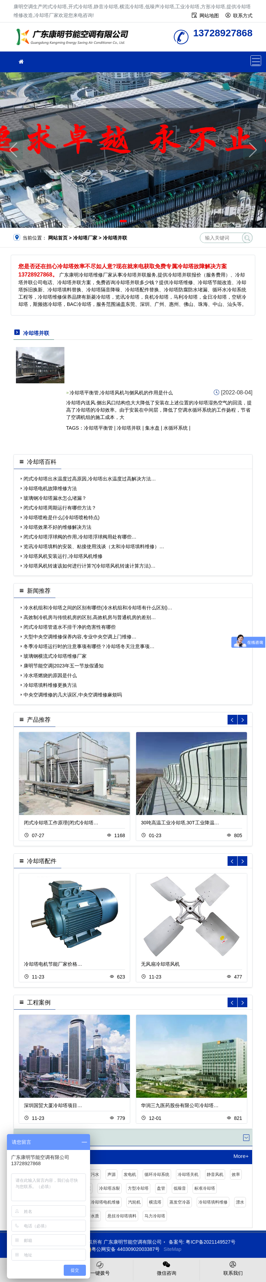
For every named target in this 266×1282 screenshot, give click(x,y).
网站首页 (58, 238)
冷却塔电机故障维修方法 (50, 488)
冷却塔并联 (129, 428)
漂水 (240, 1202)
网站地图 (209, 15)
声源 (111, 1174)
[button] (123, 221)
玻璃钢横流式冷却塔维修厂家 (55, 656)
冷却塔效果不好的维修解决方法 (57, 527)
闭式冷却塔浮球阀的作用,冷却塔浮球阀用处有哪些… (80, 537)
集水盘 (152, 428)
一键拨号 (100, 1268)
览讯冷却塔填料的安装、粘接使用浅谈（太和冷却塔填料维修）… (94, 546)
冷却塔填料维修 (213, 1202)
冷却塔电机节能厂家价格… (53, 964)
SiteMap (172, 1249)
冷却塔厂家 (74, 39)
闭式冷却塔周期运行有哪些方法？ (60, 508)
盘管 (161, 1188)
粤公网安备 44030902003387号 (122, 1249)
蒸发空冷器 (179, 1202)
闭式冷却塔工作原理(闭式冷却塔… (61, 822)
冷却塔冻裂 (109, 1188)
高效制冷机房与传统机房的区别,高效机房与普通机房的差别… (90, 617)
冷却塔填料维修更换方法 (50, 685)
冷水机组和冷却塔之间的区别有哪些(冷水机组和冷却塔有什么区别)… (98, 607)
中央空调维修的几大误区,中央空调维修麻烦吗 (73, 695)
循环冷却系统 (156, 1174)
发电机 (130, 1174)
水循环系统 (175, 428)
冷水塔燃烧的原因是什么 (50, 675)
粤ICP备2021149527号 (210, 1242)
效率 (236, 1174)
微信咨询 (166, 1268)
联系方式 (242, 15)
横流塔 (155, 1202)
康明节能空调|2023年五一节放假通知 (64, 665)
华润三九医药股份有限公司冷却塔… (180, 1105)
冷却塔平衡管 (98, 428)
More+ (241, 1156)
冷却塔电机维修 (105, 1202)
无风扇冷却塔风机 (160, 964)
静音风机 (215, 1174)
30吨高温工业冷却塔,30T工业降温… (180, 822)
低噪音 (180, 1188)
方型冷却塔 (138, 1188)
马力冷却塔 (154, 1216)
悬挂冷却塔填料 (121, 1216)
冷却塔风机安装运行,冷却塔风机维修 (63, 556)
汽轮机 (134, 1202)
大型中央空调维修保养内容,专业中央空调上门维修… (80, 636)
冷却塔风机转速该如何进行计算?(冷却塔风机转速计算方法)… (90, 566)
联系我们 (233, 1268)
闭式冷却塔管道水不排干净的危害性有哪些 (70, 627)
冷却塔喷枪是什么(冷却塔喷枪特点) (61, 517)
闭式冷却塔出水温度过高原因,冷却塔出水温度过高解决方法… (90, 478)
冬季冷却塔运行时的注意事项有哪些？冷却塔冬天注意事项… (89, 646)
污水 (95, 1174)
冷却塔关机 (188, 1174)
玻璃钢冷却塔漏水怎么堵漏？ (55, 498)
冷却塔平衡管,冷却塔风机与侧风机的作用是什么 (121, 392)
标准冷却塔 (204, 1188)
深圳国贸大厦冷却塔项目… (53, 1105)
